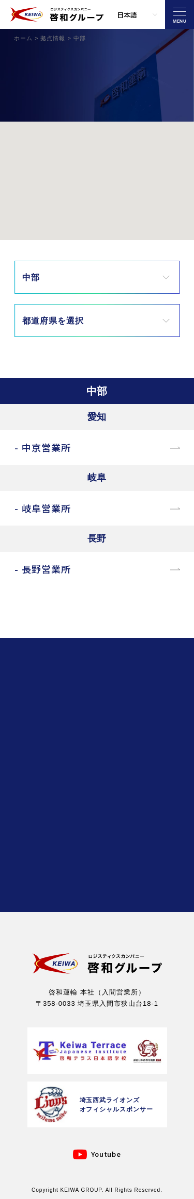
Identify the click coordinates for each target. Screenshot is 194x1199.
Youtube (106, 1154)
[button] (85, 187)
